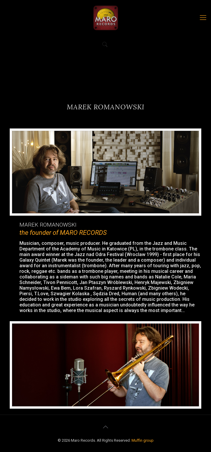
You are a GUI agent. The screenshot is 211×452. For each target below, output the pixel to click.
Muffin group (143, 440)
